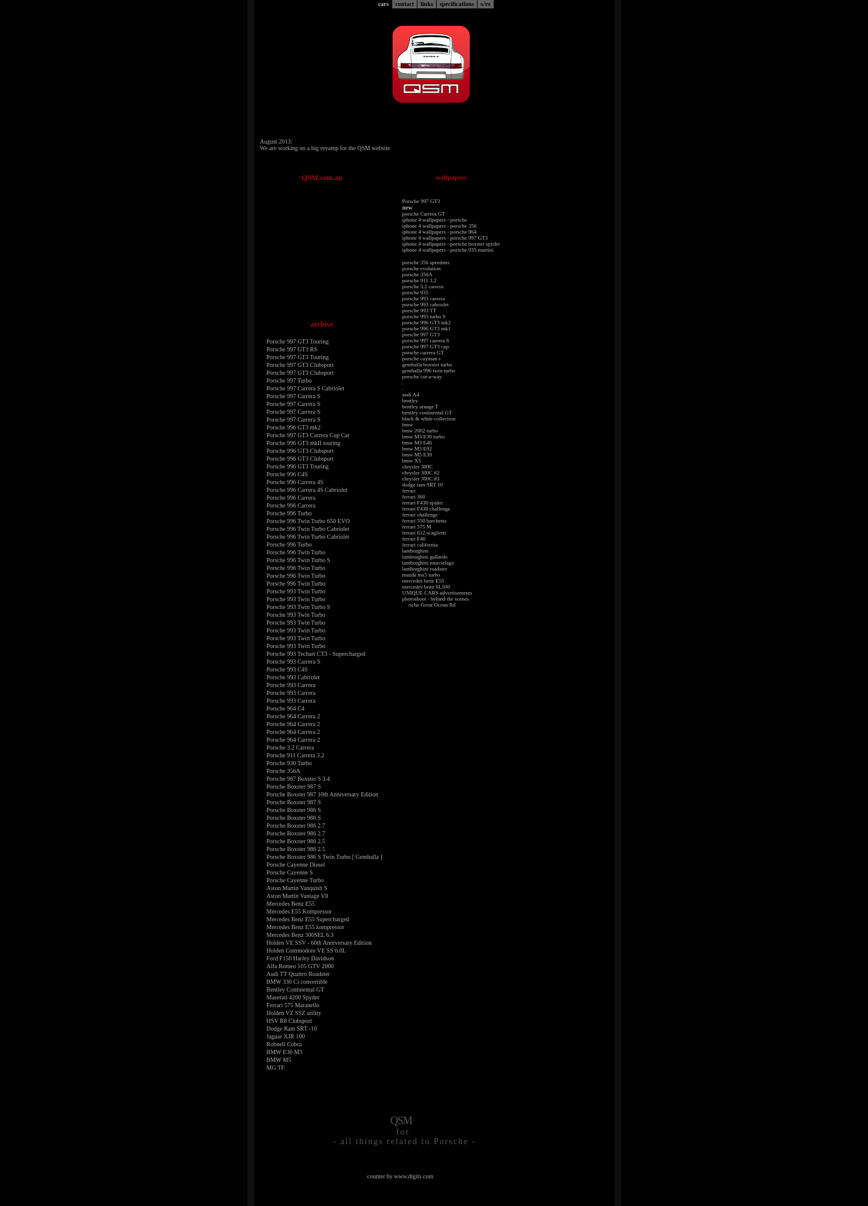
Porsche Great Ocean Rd (429, 605)
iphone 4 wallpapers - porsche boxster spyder (451, 244)
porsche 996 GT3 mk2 (426, 323)
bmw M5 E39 (417, 455)
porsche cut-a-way (422, 377)
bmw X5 (411, 461)
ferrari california (420, 545)
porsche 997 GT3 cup (425, 347)
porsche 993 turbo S (424, 317)
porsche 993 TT (419, 311)
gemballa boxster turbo (427, 365)
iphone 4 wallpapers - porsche (434, 220)
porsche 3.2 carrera (423, 286)
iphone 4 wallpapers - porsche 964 (439, 232)
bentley (410, 401)
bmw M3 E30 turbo (423, 437)
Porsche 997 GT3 (421, 201)
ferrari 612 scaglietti (424, 533)
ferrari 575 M (416, 527)
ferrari (409, 491)
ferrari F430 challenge (426, 509)
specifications (457, 4)
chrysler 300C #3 (421, 479)
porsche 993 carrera (423, 298)
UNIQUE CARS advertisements (437, 593)
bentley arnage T (420, 407)
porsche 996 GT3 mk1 (426, 329)
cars (383, 4)
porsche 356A (417, 274)
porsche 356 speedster (426, 262)
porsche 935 (415, 292)
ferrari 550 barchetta (424, 521)
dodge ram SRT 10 (422, 485)
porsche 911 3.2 (419, 280)
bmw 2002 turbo (420, 431)
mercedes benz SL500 (426, 587)
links (426, 4)
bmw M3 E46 (417, 443)
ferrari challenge (420, 515)
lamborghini (415, 551)
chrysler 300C (417, 467)
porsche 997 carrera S (425, 341)
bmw (407, 425)
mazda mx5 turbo (421, 575)
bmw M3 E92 (417, 449)
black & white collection (429, 419)
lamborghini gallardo (425, 557)
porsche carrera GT (423, 353)
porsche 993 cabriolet (425, 305)
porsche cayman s (421, 359)
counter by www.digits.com (400, 1176)
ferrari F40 (414, 539)
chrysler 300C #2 (421, 473)
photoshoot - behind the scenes (435, 599)
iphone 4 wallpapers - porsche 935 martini (448, 250)
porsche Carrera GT (423, 214)
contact (404, 4)
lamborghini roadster (425, 569)
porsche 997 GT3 (421, 335)
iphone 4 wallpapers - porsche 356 (439, 226)
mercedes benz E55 (423, 581)
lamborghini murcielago (428, 563)
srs (486, 3)
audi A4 (410, 395)
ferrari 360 (413, 497)
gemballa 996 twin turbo (428, 371)
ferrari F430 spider (422, 503)
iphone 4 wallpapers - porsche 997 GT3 (445, 238)
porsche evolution (421, 268)
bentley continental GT (427, 413)
